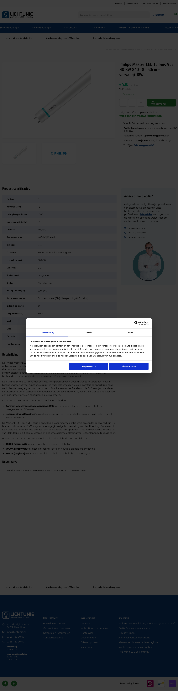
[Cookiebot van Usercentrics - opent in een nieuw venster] (136, 323)
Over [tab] (130, 332)
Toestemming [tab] (47, 332)
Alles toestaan (129, 366)
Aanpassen (88, 366)
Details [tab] (89, 332)
